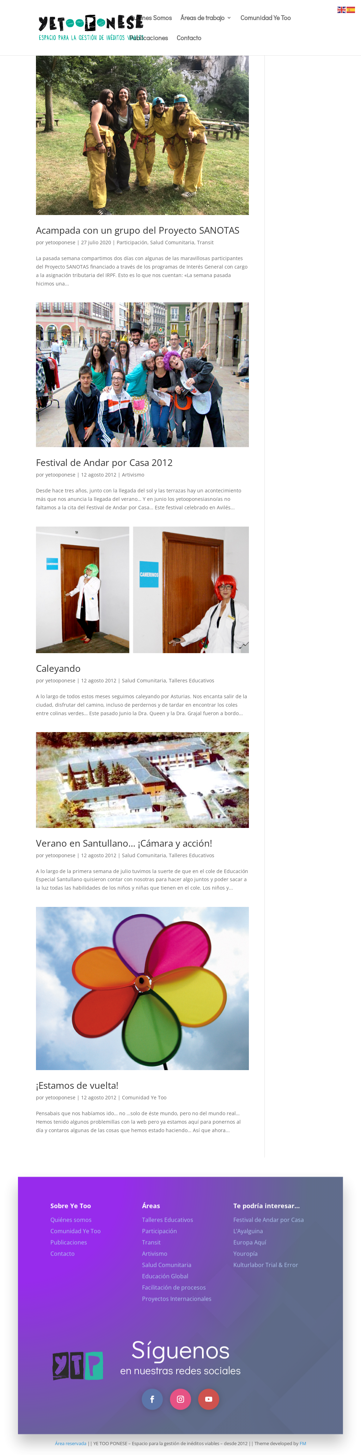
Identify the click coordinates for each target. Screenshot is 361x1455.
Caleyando (58, 668)
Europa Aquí (249, 1250)
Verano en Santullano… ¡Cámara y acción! (124, 843)
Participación (132, 242)
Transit (205, 242)
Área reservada (70, 1443)
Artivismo (133, 474)
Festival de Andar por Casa (268, 1227)
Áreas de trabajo (202, 18)
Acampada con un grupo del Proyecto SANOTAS (137, 230)
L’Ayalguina (248, 1238)
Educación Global (165, 1284)
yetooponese (60, 242)
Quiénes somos (71, 1227)
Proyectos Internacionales (177, 1306)
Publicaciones (148, 38)
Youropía (245, 1261)
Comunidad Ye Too (265, 18)
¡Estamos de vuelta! (77, 1085)
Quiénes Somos (150, 18)
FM (303, 1443)
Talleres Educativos (191, 680)
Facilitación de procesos (174, 1295)
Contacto (189, 38)
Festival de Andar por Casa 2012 (104, 462)
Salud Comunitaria (172, 242)
